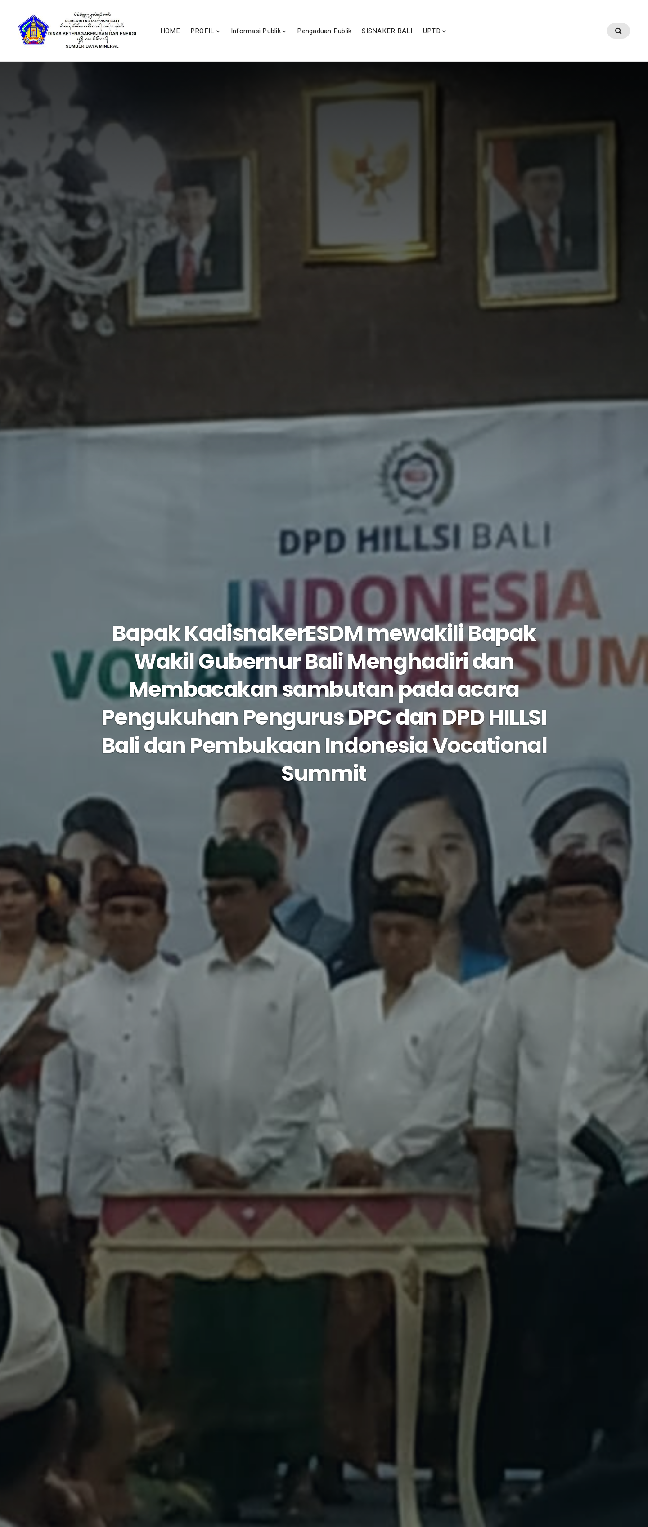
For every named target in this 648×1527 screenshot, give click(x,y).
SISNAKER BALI (448, 40)
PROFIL (263, 40)
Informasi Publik (317, 40)
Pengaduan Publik (385, 40)
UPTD (492, 40)
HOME (231, 40)
